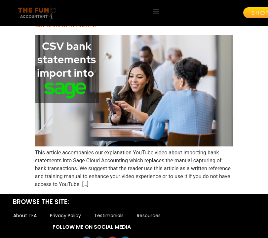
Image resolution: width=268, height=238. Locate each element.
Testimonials (109, 217)
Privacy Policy (65, 217)
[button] (156, 11)
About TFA (25, 217)
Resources (149, 217)
